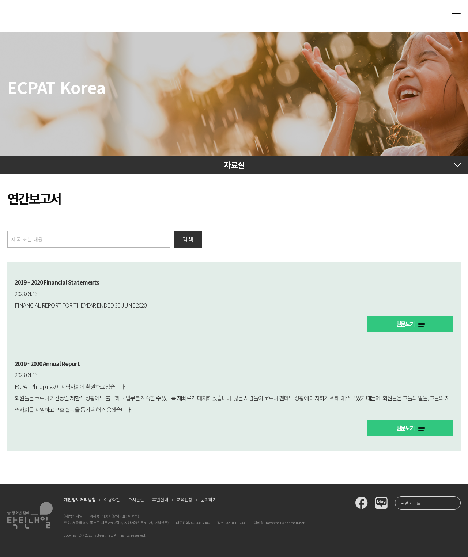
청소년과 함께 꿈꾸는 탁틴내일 (234, 15)
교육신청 (184, 499)
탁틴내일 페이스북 (361, 503)
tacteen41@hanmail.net (285, 522)
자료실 (234, 164)
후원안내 (160, 499)
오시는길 (136, 499)
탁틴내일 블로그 (381, 503)
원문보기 (410, 324)
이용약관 (112, 499)
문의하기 (208, 499)
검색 (187, 239)
